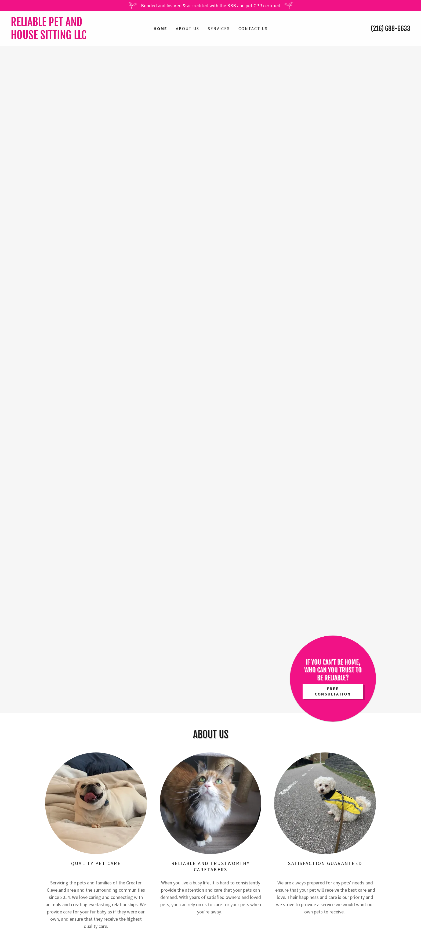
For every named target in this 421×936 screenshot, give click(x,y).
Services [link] (219, 28)
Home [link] (160, 28)
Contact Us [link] (253, 28)
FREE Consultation (333, 691)
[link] (61, 37)
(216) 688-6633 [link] (390, 28)
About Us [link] (187, 28)
